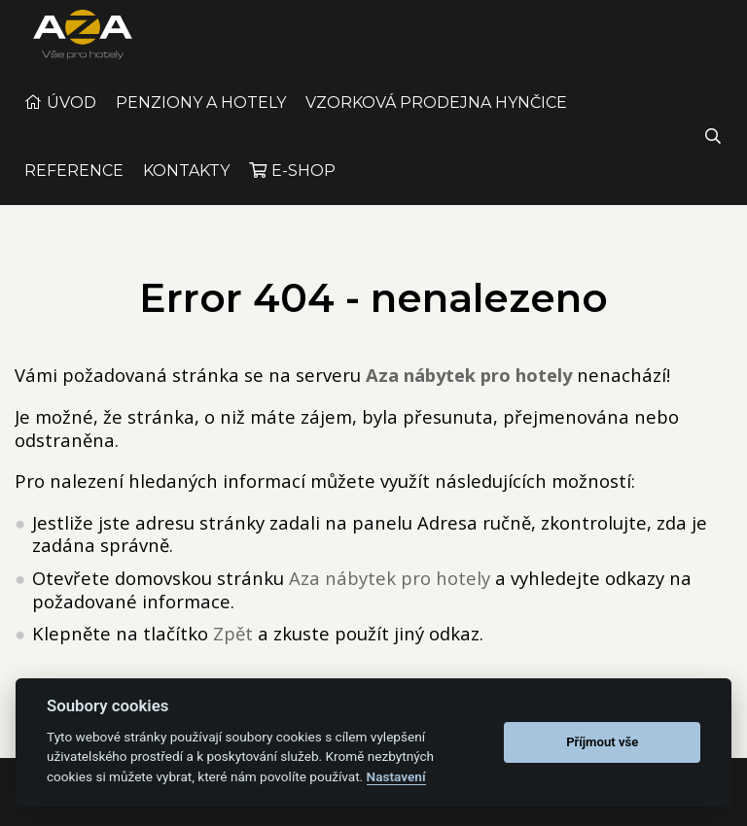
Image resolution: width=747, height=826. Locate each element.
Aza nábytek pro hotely (389, 596)
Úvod (71, 121)
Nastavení (396, 776)
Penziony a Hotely (201, 121)
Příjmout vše (602, 742)
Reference (74, 189)
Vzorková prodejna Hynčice (436, 121)
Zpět (233, 651)
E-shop (303, 189)
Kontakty (186, 189)
